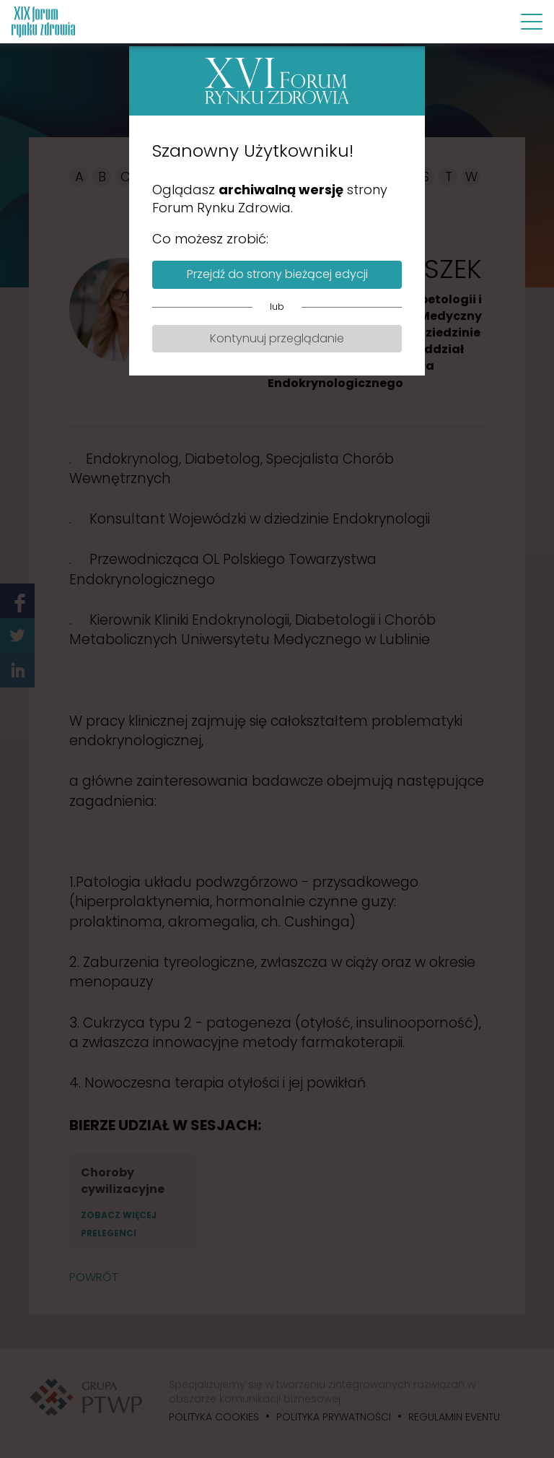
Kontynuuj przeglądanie (277, 338)
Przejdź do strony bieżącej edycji (277, 274)
